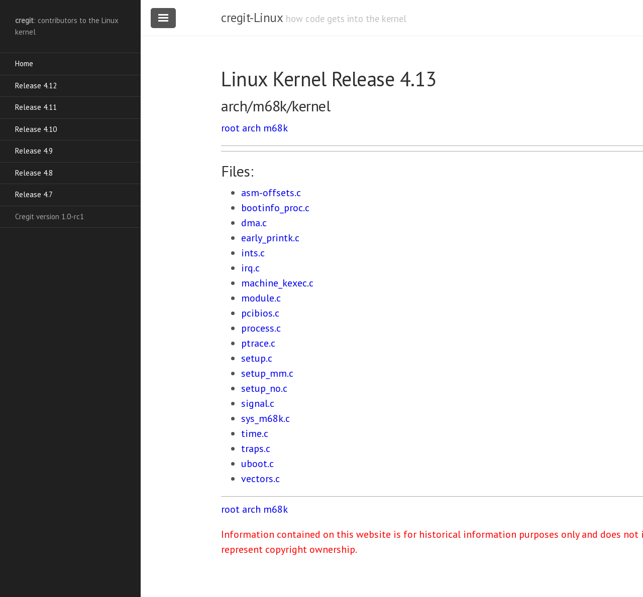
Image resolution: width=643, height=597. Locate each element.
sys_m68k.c (265, 418)
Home (24, 63)
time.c (254, 433)
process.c (261, 328)
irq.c (250, 267)
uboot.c (257, 463)
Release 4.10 (36, 129)
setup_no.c (264, 388)
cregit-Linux (251, 18)
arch (251, 127)
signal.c (257, 403)
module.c (261, 298)
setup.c (256, 358)
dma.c (254, 222)
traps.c (255, 448)
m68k (275, 127)
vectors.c (260, 478)
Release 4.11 (36, 107)
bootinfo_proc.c (275, 207)
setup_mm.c (267, 373)
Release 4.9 (34, 151)
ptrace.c (258, 343)
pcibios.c (260, 313)
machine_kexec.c (277, 282)
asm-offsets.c (271, 192)
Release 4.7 (34, 194)
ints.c (253, 252)
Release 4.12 (36, 85)
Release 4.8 (34, 173)
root (230, 127)
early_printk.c (270, 237)
